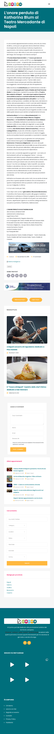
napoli (9, 266)
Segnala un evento (12, 712)
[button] (17, 525)
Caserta (9, 593)
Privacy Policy (11, 719)
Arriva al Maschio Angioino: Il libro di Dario (27, 476)
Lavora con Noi (11, 709)
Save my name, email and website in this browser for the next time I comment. (28, 443)
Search (27, 563)
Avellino (9, 588)
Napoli (28, 473)
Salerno (9, 585)
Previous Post (20, 300)
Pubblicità (9, 722)
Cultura (11, 257)
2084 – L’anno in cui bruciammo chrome (27, 485)
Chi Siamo (9, 706)
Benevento (10, 590)
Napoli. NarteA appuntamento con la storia (28, 498)
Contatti (9, 716)
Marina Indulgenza (14, 262)
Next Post (35, 300)
